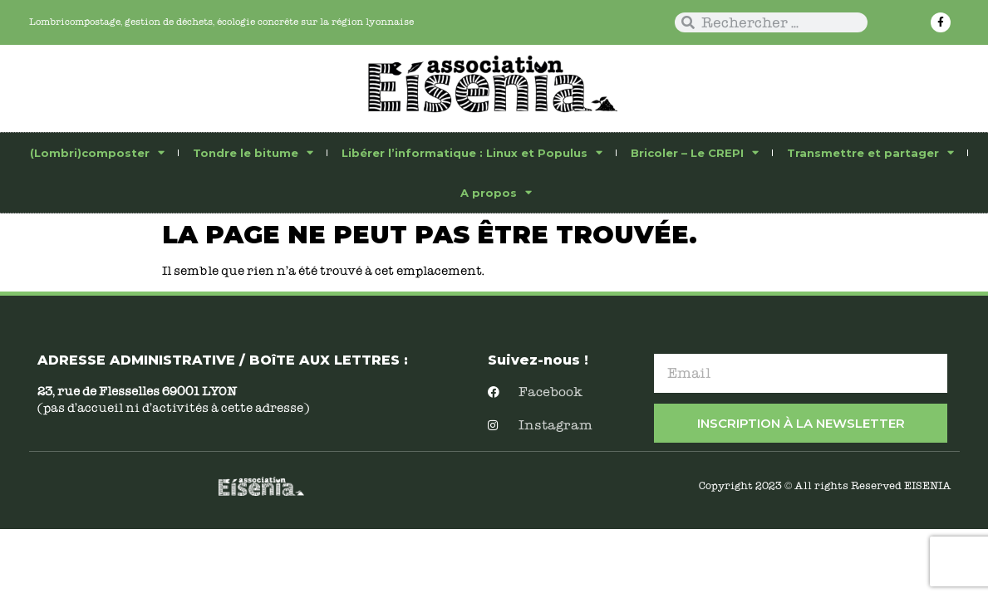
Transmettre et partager (870, 152)
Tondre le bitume (253, 152)
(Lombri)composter (97, 152)
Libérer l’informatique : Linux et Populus (472, 152)
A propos (496, 192)
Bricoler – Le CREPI (695, 152)
